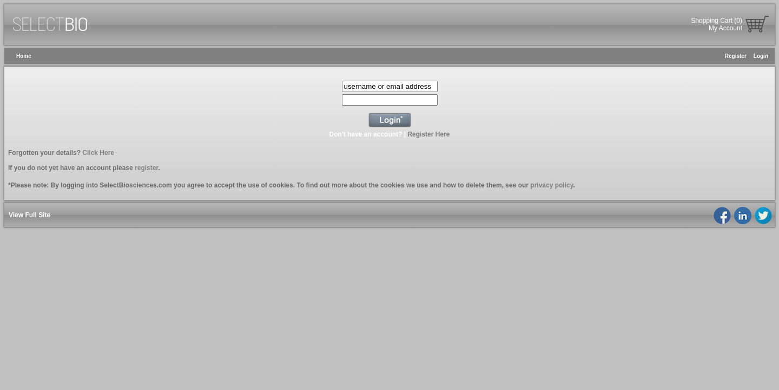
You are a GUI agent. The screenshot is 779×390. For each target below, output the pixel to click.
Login (761, 56)
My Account (725, 28)
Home (23, 56)
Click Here (98, 153)
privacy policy (551, 185)
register (146, 168)
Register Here (428, 134)
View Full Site (29, 215)
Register (736, 56)
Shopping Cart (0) (716, 20)
